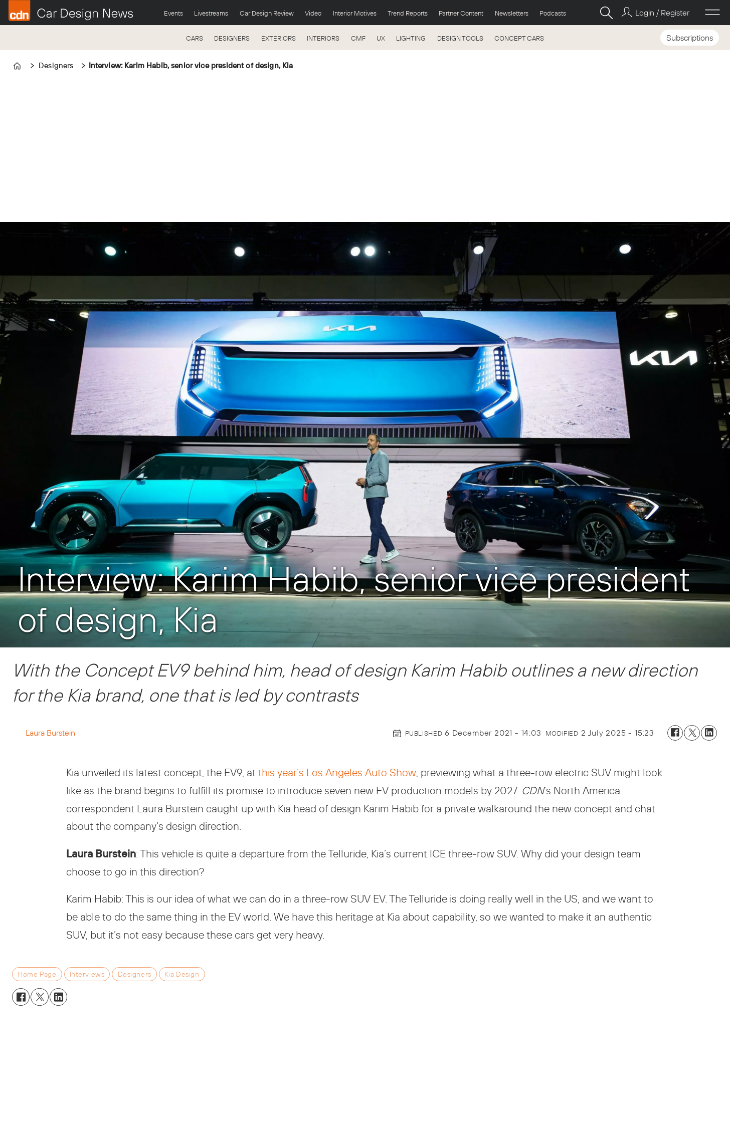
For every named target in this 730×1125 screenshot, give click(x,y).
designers (134, 974)
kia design (182, 974)
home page (37, 974)
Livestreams (211, 13)
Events (173, 13)
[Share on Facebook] (675, 733)
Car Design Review (267, 13)
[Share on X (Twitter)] (692, 733)
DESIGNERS (232, 38)
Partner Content (461, 13)
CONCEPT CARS (519, 38)
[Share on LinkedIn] (709, 733)
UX (381, 38)
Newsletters (511, 13)
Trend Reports (408, 13)
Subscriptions (689, 38)
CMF (358, 38)
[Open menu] (712, 13)
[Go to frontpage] (70, 10)
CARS (194, 38)
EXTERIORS (278, 38)
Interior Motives (355, 13)
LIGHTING (411, 38)
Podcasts (552, 13)
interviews (87, 974)
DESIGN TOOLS (460, 38)
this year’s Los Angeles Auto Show (337, 772)
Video (313, 13)
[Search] (606, 12)
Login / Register (662, 13)
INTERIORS (323, 38)
